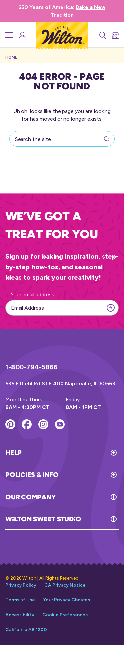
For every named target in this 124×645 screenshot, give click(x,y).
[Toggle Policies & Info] (88, 474)
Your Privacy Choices (66, 600)
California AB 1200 (26, 629)
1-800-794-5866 (31, 367)
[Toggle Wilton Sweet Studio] (100, 519)
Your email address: (33, 294)
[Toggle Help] (70, 452)
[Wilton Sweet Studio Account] (22, 35)
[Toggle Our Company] (87, 496)
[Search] (102, 35)
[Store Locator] (115, 35)
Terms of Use (20, 600)
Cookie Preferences (65, 615)
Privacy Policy (20, 585)
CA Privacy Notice (65, 585)
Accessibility (19, 615)
